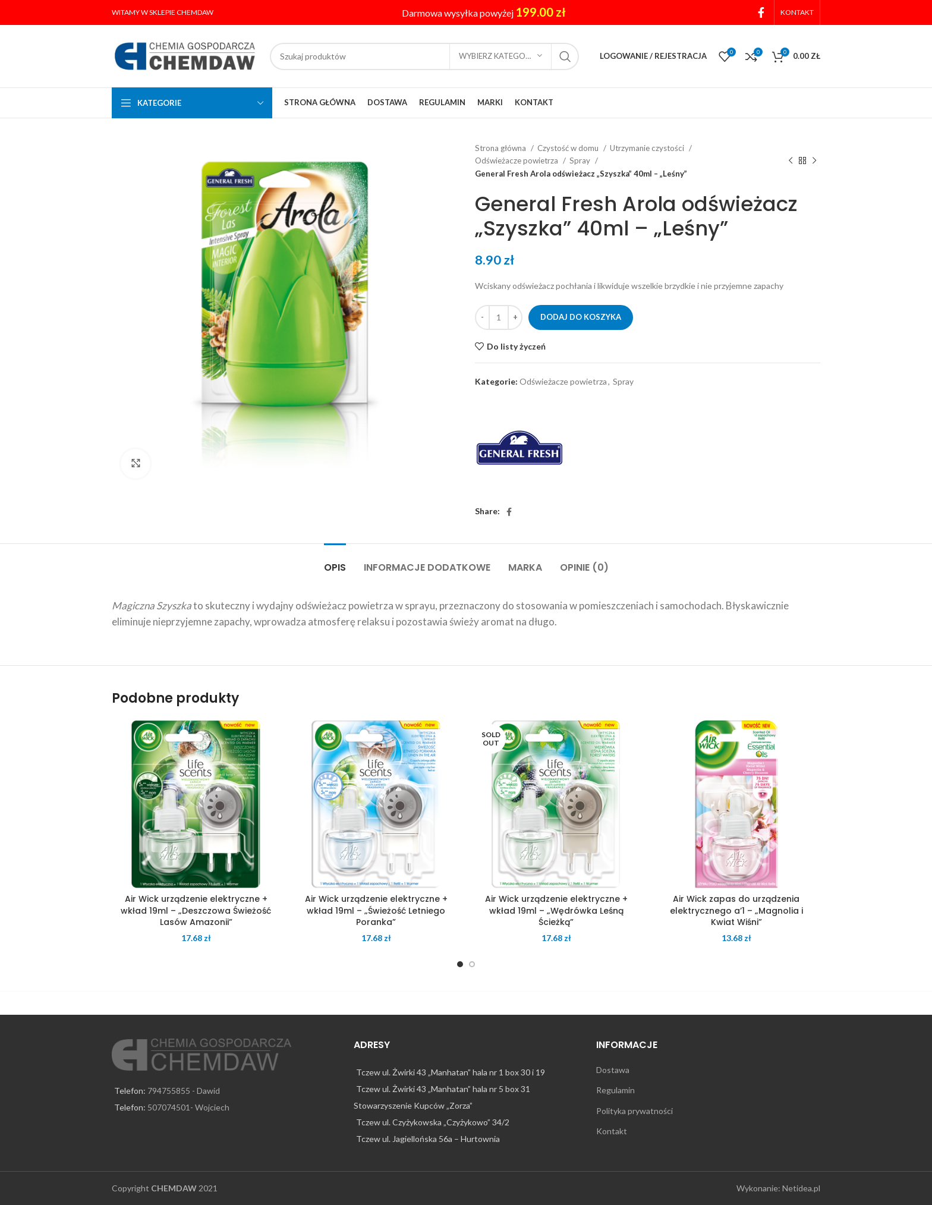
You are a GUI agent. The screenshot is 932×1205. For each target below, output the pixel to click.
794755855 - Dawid (183, 1091)
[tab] (335, 561)
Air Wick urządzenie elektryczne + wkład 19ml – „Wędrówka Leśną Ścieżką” (556, 910)
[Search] (424, 56)
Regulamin (615, 1090)
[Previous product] (790, 161)
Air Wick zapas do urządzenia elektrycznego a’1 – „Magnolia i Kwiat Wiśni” (736, 910)
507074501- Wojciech (188, 1107)
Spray (580, 160)
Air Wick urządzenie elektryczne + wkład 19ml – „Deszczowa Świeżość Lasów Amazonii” (196, 910)
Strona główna (501, 148)
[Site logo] (185, 55)
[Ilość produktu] (499, 317)
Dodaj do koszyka (580, 317)
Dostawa (612, 1070)
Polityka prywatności (634, 1111)
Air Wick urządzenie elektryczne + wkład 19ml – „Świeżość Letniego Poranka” (376, 910)
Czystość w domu (568, 148)
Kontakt (611, 1131)
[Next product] (814, 161)
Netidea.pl (801, 1188)
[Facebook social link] (761, 12)
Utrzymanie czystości (648, 148)
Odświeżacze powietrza (517, 160)
